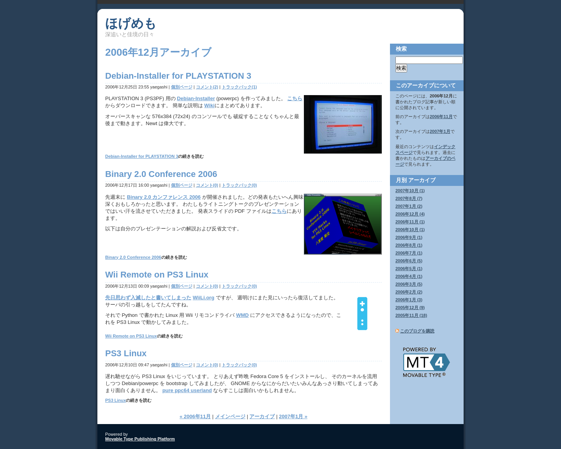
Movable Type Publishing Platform (140, 439)
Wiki (209, 105)
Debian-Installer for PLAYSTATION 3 (178, 76)
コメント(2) (207, 87)
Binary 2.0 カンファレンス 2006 (164, 197)
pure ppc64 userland (187, 390)
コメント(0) (207, 185)
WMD (242, 315)
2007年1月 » (293, 416)
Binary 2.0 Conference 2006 (161, 174)
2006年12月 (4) (410, 214)
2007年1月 (440, 131)
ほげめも (131, 23)
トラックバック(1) (239, 87)
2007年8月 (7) (408, 198)
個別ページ (181, 87)
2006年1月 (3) (408, 299)
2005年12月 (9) (410, 307)
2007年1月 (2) (408, 206)
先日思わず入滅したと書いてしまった (148, 298)
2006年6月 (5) (408, 260)
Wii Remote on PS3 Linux (156, 274)
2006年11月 (441, 116)
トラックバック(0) (239, 185)
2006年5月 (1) (408, 268)
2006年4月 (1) (408, 276)
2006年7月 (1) (408, 253)
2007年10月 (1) (410, 190)
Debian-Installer (196, 98)
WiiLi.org (204, 298)
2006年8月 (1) (408, 245)
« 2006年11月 (195, 416)
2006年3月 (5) (408, 284)
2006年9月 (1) (408, 237)
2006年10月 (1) (410, 229)
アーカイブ (262, 416)
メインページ (230, 416)
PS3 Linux (125, 353)
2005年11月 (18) (411, 315)
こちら (294, 98)
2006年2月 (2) (408, 292)
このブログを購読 (417, 331)
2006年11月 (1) (410, 221)
